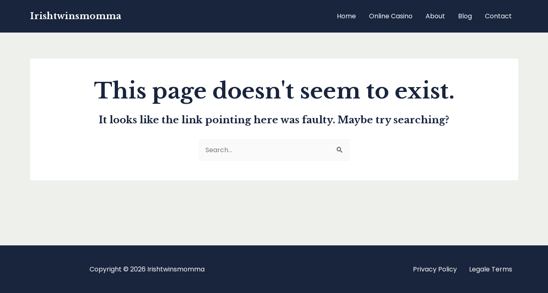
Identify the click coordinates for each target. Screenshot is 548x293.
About (435, 16)
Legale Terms (490, 269)
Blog (465, 16)
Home (346, 16)
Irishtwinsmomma (75, 16)
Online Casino (391, 16)
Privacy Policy (435, 269)
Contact (498, 16)
